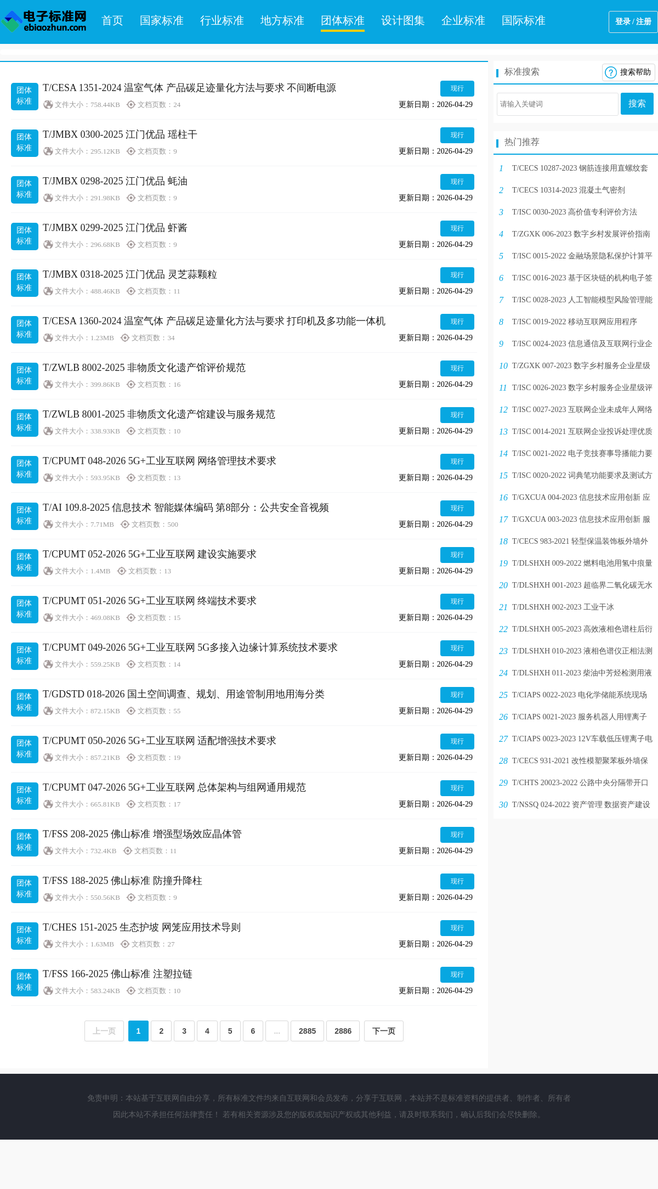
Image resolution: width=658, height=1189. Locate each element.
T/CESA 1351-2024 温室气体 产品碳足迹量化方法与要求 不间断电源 (189, 87)
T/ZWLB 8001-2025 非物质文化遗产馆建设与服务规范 (159, 414)
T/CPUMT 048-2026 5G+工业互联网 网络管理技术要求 (159, 460)
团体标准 (343, 20)
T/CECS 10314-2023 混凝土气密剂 (568, 190)
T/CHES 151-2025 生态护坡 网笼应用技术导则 (142, 927)
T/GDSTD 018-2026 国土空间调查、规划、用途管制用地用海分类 (184, 694)
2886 (342, 1031)
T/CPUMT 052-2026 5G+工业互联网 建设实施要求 (150, 554)
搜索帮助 (635, 72)
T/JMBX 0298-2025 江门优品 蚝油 (115, 181)
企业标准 (463, 20)
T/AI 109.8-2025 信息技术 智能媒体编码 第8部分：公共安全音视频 (186, 507)
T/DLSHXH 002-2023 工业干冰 (563, 607)
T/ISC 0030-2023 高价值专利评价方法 (574, 212)
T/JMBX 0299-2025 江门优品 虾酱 (115, 227)
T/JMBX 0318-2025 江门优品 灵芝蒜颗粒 (130, 274)
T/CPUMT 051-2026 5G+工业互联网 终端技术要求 (150, 600)
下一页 (383, 1031)
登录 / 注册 (633, 22)
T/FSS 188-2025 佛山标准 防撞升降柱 (122, 880)
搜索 (637, 103)
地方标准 (282, 20)
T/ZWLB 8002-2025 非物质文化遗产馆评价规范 (144, 367)
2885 (307, 1031)
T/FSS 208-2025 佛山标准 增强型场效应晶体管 (142, 834)
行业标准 (222, 20)
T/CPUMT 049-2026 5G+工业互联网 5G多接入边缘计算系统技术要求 (190, 647)
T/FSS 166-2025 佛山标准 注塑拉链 (117, 973)
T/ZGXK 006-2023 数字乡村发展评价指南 (581, 234)
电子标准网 (44, 22)
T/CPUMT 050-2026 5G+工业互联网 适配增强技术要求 (159, 740)
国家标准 (162, 20)
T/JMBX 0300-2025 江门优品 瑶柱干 (120, 134)
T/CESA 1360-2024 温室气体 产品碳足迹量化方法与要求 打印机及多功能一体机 (214, 320)
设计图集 (403, 20)
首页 (112, 20)
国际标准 (524, 20)
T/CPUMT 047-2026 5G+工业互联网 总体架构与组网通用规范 (174, 787)
